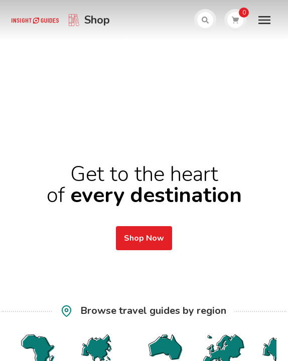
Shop (97, 20)
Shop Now (144, 238)
